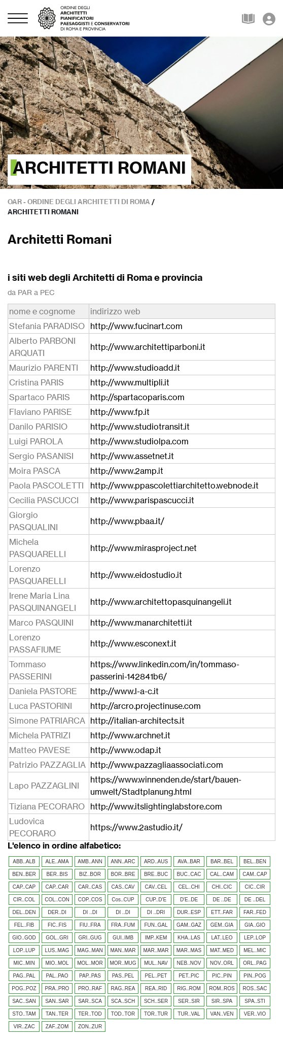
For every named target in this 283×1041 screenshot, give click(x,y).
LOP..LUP (24, 950)
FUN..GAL (155, 925)
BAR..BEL (221, 861)
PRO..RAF (90, 988)
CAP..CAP (24, 887)
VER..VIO (255, 1014)
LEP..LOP (255, 937)
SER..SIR (189, 1001)
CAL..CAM (222, 874)
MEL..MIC (254, 950)
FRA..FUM (123, 925)
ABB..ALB (24, 861)
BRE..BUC (156, 874)
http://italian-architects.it (137, 720)
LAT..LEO (221, 937)
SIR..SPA (222, 1001)
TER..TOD (89, 1014)
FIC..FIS (57, 925)
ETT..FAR (222, 912)
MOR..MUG (123, 963)
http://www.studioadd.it (135, 368)
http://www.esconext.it (133, 643)
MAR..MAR (156, 950)
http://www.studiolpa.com (139, 441)
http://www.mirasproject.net (143, 548)
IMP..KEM (156, 937)
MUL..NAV (156, 963)
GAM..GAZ (188, 925)
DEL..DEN (24, 912)
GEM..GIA (222, 925)
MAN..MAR (123, 950)
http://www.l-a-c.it (124, 691)
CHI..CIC (222, 887)
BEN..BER (24, 874)
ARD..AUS (156, 861)
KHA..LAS (189, 937)
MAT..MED (222, 950)
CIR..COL (24, 899)
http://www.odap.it (125, 750)
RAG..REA (123, 988)
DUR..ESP (189, 912)
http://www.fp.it (120, 412)
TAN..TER (57, 1014)
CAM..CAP (254, 874)
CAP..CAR (57, 887)
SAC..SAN (24, 1001)
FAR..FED (254, 912)
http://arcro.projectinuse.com (145, 706)
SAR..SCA (90, 1001)
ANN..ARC (123, 861)
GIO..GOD (24, 937)
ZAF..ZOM (57, 1026)
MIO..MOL (56, 963)
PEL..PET (156, 976)
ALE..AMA (56, 861)
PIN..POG (254, 976)
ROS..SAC (255, 988)
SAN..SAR (57, 1001)
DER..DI (57, 912)
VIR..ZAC (23, 1026)
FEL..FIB (24, 925)
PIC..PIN (222, 976)
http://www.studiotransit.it (140, 426)
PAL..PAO (57, 976)
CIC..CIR (255, 887)
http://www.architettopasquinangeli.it (161, 602)
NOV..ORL (222, 963)
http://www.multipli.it (129, 382)
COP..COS (90, 899)
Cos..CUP (123, 899)
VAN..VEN (222, 1014)
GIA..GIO (254, 925)
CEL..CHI (188, 887)
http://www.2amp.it (126, 471)
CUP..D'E (156, 899)
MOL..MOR (90, 963)
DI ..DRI (156, 912)
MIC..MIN (23, 963)
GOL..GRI (57, 937)
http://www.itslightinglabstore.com (156, 806)
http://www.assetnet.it (132, 456)
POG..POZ (24, 988)
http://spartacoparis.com (137, 397)
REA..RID (156, 988)
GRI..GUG (89, 937)
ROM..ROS (222, 988)
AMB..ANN (90, 861)
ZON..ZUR (90, 1026)
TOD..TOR (123, 1014)
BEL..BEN (254, 861)
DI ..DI (90, 912)
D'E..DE (189, 899)
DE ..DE (222, 899)
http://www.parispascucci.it (142, 500)
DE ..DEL (255, 899)
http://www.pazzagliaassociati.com (156, 765)
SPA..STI (254, 1001)
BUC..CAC (189, 874)
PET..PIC (189, 976)
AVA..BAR (189, 861)
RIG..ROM (189, 988)
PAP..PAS (90, 976)
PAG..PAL (24, 976)
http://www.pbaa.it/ (127, 521)
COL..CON (57, 899)
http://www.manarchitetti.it (141, 622)
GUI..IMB (123, 937)
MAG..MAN (90, 950)
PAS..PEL (123, 976)
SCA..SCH (123, 1001)
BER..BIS (56, 874)
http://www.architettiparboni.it (147, 347)
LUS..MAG (57, 950)
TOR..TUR (156, 1014)
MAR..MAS (188, 950)
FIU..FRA (90, 925)
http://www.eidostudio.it (136, 575)
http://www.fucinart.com (136, 326)
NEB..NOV (189, 963)
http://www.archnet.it (130, 735)
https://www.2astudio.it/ (136, 827)
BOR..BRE (123, 874)
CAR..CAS (90, 887)
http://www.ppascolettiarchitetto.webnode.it (174, 485)
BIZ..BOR (90, 874)
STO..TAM (24, 1014)
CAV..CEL (156, 887)
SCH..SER (156, 1001)
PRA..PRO (57, 988)
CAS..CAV (123, 887)
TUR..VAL (189, 1014)
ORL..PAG (255, 963)
